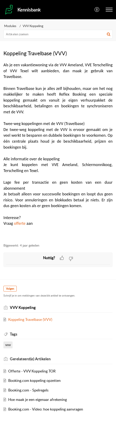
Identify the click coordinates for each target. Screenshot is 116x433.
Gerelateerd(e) (30, 358)
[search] (58, 34)
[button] (109, 9)
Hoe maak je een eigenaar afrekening (37, 399)
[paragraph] (58, 150)
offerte (20, 223)
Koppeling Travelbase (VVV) (30, 319)
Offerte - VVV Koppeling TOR (32, 371)
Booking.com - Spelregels (28, 390)
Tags (13, 334)
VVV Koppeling (33, 26)
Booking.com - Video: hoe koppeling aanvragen (45, 409)
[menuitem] (97, 9)
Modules (10, 26)
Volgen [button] (10, 289)
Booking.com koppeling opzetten (34, 380)
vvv (8, 344)
